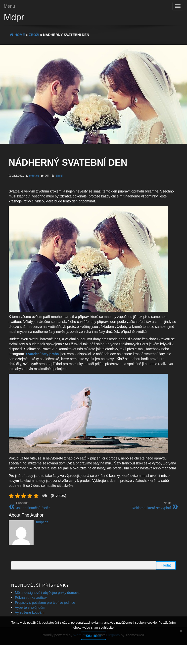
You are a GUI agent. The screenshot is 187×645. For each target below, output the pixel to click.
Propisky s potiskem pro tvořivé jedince (45, 603)
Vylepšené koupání (30, 612)
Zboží (59, 175)
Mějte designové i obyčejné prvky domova (47, 593)
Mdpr (14, 17)
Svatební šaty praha (42, 354)
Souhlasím (93, 636)
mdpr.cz (34, 175)
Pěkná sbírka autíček (31, 598)
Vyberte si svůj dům (30, 607)
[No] (180, 630)
